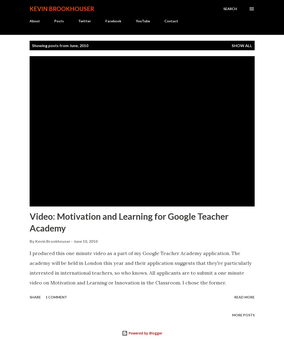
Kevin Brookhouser (62, 8)
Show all (242, 45)
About (35, 21)
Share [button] (35, 297)
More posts (243, 315)
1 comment (56, 297)
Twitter (84, 21)
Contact (171, 21)
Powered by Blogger (142, 333)
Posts (59, 21)
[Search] (230, 9)
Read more (244, 297)
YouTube (143, 21)
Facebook (113, 21)
